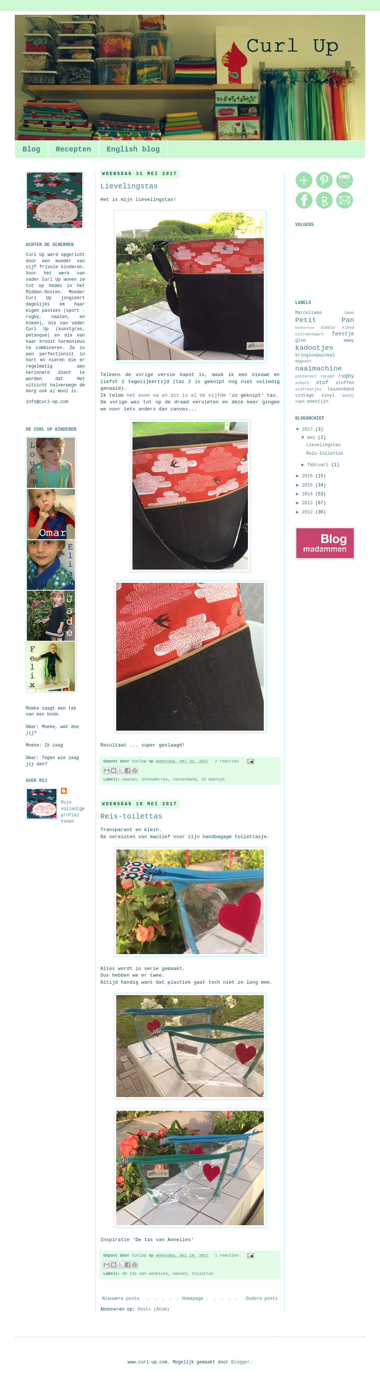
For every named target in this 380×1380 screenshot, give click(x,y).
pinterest (306, 376)
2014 (308, 494)
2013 (308, 503)
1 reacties (227, 1255)
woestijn (317, 401)
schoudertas (155, 779)
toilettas (202, 1273)
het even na (143, 395)
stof (322, 383)
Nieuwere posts (120, 1298)
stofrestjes (308, 389)
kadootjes (314, 348)
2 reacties (227, 761)
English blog (133, 149)
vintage (304, 395)
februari (319, 465)
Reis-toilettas (131, 816)
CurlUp (140, 761)
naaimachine (318, 369)
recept (327, 376)
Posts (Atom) (153, 1309)
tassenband (185, 779)
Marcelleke (308, 312)
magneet (303, 361)
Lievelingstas (129, 186)
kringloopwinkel (315, 355)
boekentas (304, 328)
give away (324, 340)
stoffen (345, 383)
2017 (308, 429)
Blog (31, 149)
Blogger (240, 1362)
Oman (349, 313)
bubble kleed (337, 327)
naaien (129, 779)
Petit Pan (324, 320)
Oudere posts (262, 1298)
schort (302, 383)
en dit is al (179, 395)
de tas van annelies (145, 1273)
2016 (308, 476)
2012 (308, 512)
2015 (308, 485)
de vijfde (213, 395)
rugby (346, 376)
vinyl (328, 395)
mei (312, 437)
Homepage (192, 1298)
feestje (343, 334)
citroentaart (309, 334)
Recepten (73, 149)
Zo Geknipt (213, 779)
